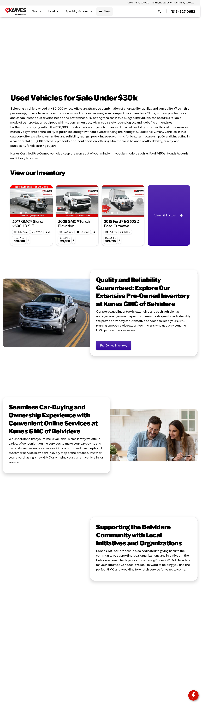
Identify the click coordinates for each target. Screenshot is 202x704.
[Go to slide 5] (41, 213)
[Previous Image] (14, 201)
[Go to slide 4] (36, 213)
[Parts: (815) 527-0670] (161, 3)
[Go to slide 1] (21, 213)
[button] (13, 201)
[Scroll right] (49, 232)
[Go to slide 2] (26, 213)
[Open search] (159, 11)
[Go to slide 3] (31, 213)
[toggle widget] (193, 695)
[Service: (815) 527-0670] (138, 3)
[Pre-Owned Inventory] (113, 345)
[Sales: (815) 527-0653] (184, 3)
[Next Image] (48, 201)
